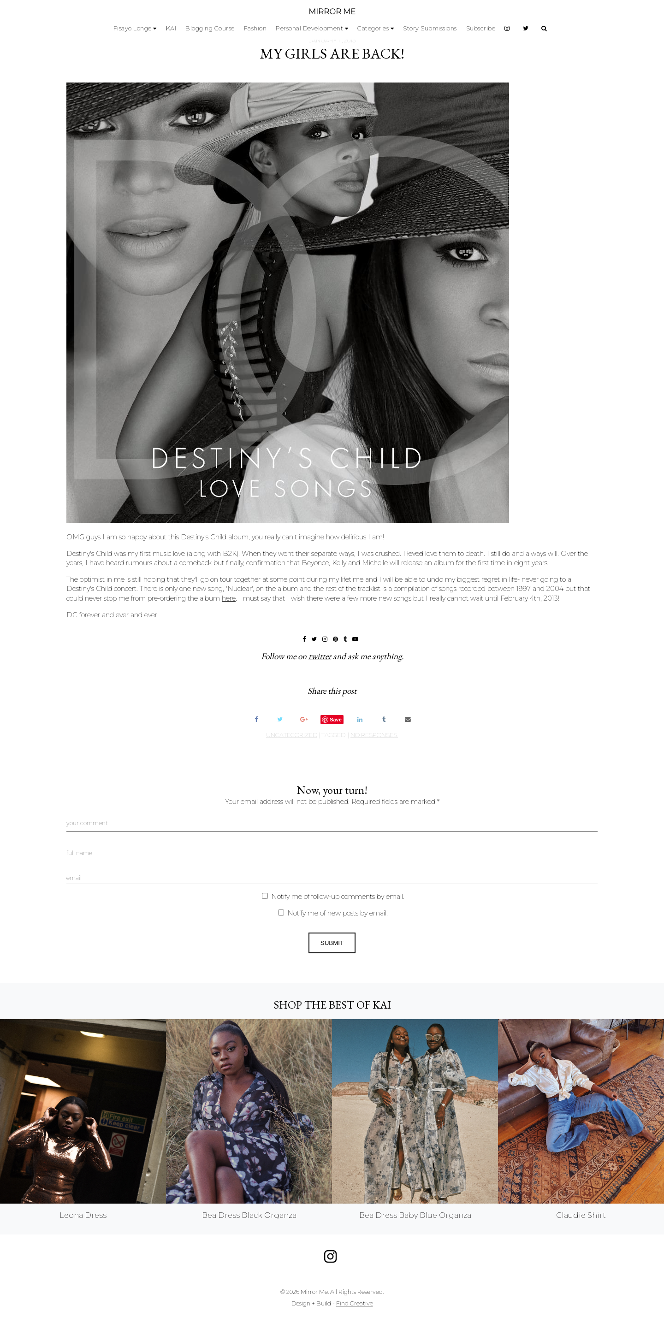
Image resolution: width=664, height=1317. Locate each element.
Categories (373, 28)
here (229, 598)
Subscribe (481, 28)
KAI (171, 28)
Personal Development (309, 28)
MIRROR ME (332, 11)
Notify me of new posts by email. (337, 913)
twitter (319, 656)
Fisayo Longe (132, 28)
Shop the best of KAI (332, 1005)
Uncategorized (291, 735)
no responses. (374, 735)
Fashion (255, 28)
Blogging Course (210, 28)
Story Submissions (430, 28)
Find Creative (354, 1303)
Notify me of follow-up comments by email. (337, 896)
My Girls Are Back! (332, 53)
